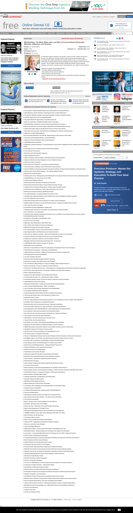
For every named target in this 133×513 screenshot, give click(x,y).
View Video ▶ (29, 87)
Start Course (100, 201)
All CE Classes (5, 33)
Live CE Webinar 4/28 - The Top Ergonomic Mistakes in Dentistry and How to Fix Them (113, 59)
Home (93, 16)
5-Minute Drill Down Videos (39, 33)
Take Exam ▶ (56, 87)
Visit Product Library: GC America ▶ (72, 38)
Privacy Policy (67, 499)
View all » (87, 96)
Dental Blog (26, 33)
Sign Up (129, 16)
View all (103, 38)
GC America (35, 53)
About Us (99, 16)
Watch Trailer (112, 210)
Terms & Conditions (77, 499)
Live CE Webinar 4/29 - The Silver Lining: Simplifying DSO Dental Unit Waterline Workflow (113, 42)
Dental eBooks (60, 33)
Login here (67, 92)
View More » (128, 103)
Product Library (70, 33)
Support (113, 16)
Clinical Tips (51, 33)
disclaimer (45, 78)
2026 (75, 49)
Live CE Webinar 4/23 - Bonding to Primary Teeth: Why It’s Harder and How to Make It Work (111, 48)
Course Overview (115, 201)
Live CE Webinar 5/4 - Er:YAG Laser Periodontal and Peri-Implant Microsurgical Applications (113, 52)
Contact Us (106, 16)
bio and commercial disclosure (57, 78)
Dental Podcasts (17, 33)
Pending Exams (92, 33)
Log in (121, 16)
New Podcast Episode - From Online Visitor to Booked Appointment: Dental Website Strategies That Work (110, 56)
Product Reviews (81, 33)
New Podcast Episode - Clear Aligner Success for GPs (110, 45)
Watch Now (11, 65)
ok (119, 510)
